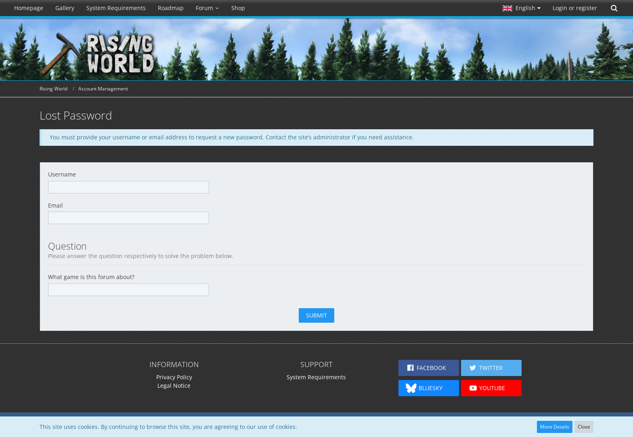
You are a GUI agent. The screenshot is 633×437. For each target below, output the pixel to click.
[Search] (614, 8)
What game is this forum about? (91, 277)
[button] (522, 8)
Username (62, 174)
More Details (554, 426)
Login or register (575, 8)
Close (584, 426)
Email (55, 205)
